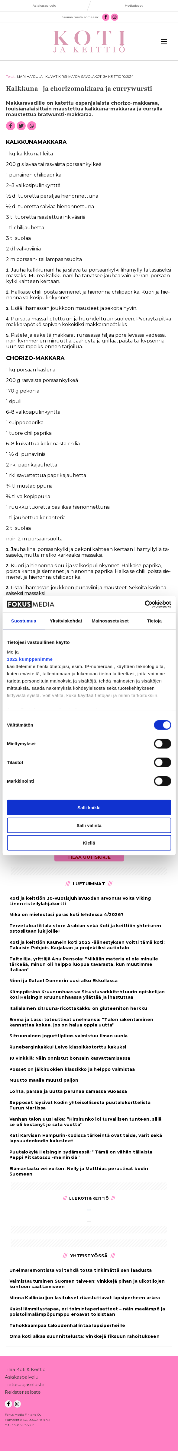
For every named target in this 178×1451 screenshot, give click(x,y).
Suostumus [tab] (23, 620)
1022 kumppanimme (30, 658)
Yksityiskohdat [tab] (66, 620)
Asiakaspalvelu (21, 1378)
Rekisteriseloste (23, 1393)
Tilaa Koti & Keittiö (25, 1370)
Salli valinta (89, 825)
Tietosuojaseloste (24, 1386)
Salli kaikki (89, 807)
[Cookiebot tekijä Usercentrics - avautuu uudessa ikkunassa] (144, 604)
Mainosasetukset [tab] (110, 620)
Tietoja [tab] (154, 620)
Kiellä (89, 842)
